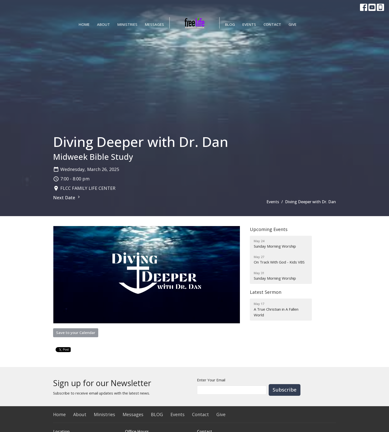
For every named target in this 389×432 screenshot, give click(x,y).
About (103, 24)
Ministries (127, 24)
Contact (272, 24)
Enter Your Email (211, 379)
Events (249, 24)
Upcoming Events (269, 229)
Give (292, 24)
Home (84, 24)
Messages (154, 24)
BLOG (230, 24)
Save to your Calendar (75, 332)
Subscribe (284, 389)
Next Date (67, 197)
